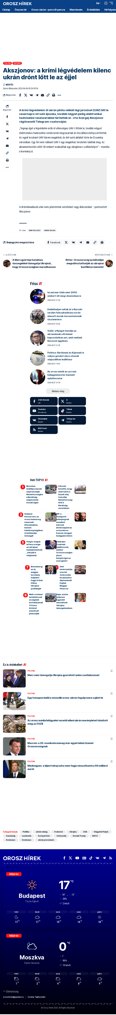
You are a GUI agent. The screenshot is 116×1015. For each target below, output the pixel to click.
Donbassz (10, 840)
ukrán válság (49, 230)
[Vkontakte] (44, 420)
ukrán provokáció (46, 840)
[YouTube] (77, 858)
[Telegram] (72, 420)
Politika (7, 63)
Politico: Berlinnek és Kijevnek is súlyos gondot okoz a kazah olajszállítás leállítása (65, 356)
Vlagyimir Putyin (101, 832)
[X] (72, 401)
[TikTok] (91, 858)
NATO (95, 836)
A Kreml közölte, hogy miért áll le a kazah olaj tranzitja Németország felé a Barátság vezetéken (65, 497)
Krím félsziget (34, 230)
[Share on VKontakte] (31, 95)
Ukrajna (73, 832)
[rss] (44, 429)
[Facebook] (44, 401)
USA (86, 832)
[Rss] (110, 858)
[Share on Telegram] (36, 95)
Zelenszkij (61, 836)
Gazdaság (10, 836)
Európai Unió (44, 836)
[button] (92, 3)
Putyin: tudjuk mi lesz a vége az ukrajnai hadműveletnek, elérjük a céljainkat (34, 548)
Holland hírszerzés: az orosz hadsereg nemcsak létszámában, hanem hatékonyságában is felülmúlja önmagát (33, 525)
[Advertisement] (58, 36)
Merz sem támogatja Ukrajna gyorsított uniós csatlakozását (63, 675)
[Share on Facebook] (20, 95)
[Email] (42, 95)
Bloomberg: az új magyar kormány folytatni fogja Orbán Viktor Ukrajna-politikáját (37, 577)
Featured (17, 63)
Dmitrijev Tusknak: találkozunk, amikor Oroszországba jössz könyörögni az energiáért (64, 551)
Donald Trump (79, 836)
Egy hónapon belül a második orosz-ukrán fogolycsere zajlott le (65, 697)
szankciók (26, 836)
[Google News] (84, 858)
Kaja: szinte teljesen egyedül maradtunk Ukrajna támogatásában (64, 601)
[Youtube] (44, 410)
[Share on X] (25, 95)
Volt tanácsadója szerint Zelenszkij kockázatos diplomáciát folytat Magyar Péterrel (66, 577)
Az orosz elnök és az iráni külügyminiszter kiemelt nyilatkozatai (61, 375)
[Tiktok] (72, 410)
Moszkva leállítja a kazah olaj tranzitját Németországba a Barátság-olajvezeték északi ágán (34, 494)
